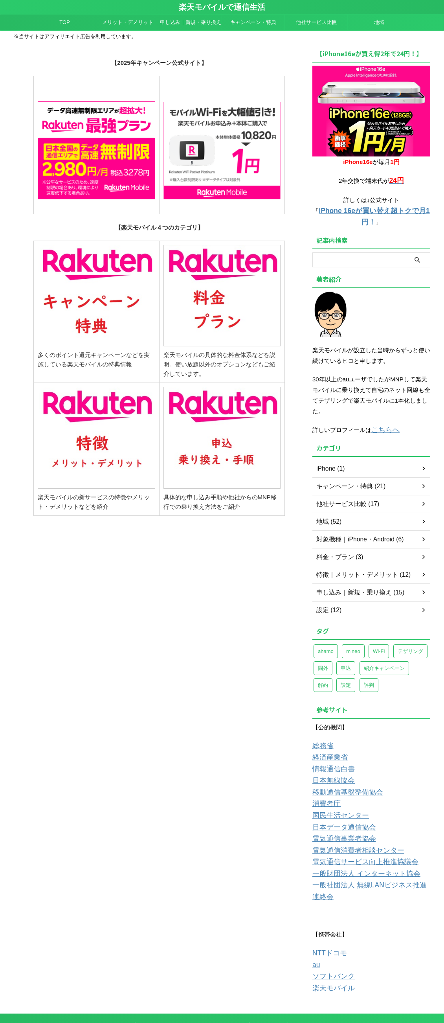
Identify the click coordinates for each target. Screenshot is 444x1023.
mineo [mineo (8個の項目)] (353, 637)
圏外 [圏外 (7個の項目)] (323, 654)
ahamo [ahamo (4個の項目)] (326, 637)
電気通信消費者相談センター (350, 826)
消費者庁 (324, 784)
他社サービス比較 (316, 22)
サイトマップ (308, 982)
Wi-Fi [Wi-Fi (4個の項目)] (379, 637)
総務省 (321, 731)
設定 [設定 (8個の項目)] (346, 670)
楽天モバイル (330, 945)
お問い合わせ (269, 982)
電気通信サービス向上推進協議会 (356, 837)
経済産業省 (327, 741)
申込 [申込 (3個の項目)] (346, 654)
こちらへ (383, 416)
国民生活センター (336, 794)
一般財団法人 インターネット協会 (357, 848)
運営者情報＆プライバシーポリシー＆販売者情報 (194, 982)
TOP (64, 22)
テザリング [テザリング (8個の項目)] (410, 637)
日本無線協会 (330, 763)
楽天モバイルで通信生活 (222, 7)
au (315, 924)
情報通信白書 (330, 752)
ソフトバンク (330, 935)
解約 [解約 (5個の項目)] (323, 670)
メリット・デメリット (127, 22)
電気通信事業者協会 (338, 816)
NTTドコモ (326, 914)
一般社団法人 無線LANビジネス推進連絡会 (369, 858)
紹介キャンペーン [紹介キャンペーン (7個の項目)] (384, 654)
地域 (379, 22)
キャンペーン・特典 (253, 22)
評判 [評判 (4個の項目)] (369, 670)
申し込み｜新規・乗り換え (190, 22)
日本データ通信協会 (338, 805)
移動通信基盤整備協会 (341, 773)
